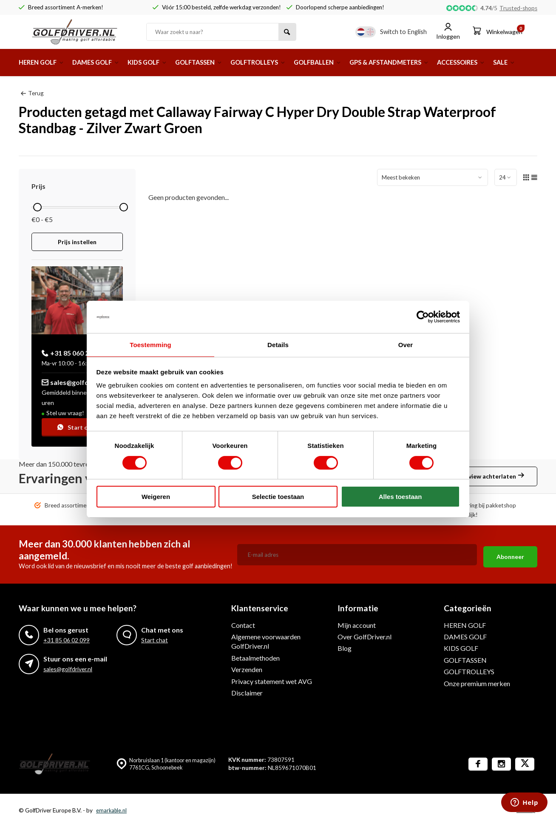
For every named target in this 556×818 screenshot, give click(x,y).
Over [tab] (405, 344)
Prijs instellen (77, 241)
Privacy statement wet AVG (271, 681)
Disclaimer (247, 693)
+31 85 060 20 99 (72, 352)
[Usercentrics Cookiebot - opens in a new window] (423, 316)
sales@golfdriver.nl (76, 382)
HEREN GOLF (44, 62)
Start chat (77, 426)
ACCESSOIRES (503, 62)
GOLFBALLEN (346, 62)
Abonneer (510, 554)
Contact (243, 625)
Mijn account (357, 625)
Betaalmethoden (255, 657)
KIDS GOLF (159, 62)
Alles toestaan (400, 497)
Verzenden (246, 669)
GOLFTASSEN (216, 62)
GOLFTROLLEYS (281, 62)
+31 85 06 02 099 (66, 639)
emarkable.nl (112, 810)
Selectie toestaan (278, 497)
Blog (345, 648)
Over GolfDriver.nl (364, 637)
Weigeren (156, 497)
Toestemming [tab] (150, 344)
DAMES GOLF (103, 62)
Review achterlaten (492, 476)
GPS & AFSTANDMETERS (424, 62)
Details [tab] (278, 344)
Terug (32, 92)
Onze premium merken (477, 683)
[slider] (37, 206)
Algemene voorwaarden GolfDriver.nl (266, 641)
